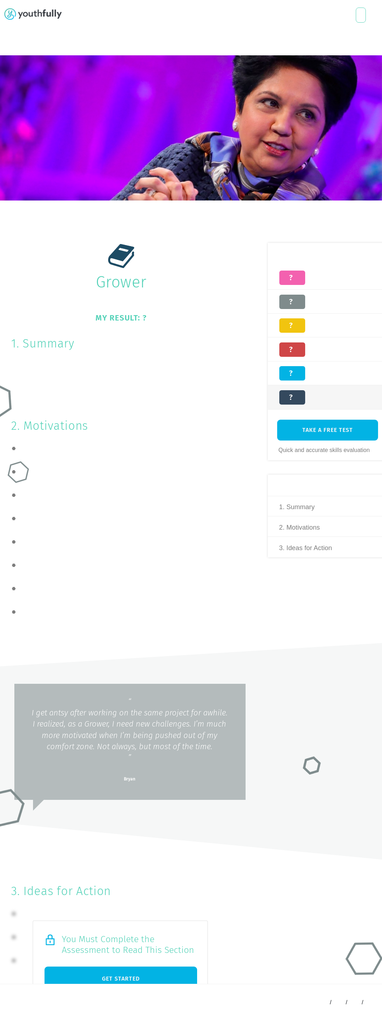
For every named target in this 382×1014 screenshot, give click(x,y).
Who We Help (103, 15)
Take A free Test (327, 432)
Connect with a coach (361, 15)
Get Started (121, 978)
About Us (140, 15)
